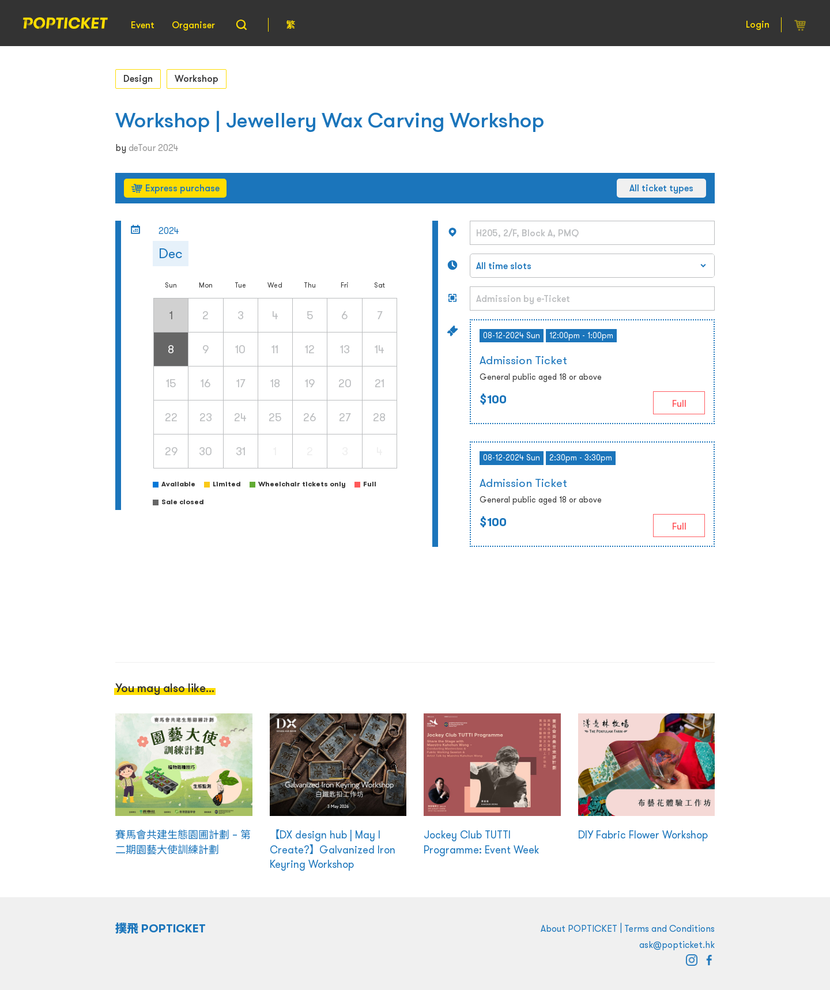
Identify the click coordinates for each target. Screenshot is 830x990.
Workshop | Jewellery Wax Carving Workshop (329, 120)
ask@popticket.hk (677, 944)
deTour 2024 (153, 147)
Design (138, 78)
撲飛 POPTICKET (160, 928)
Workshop (196, 78)
